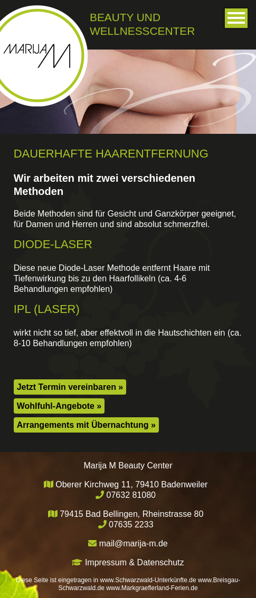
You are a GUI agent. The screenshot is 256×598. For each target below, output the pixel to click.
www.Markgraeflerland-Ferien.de (151, 588)
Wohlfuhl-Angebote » (59, 405)
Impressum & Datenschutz (134, 562)
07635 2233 (131, 524)
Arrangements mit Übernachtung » (86, 424)
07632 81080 (131, 495)
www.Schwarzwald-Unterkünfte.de (148, 580)
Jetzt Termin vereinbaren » (70, 386)
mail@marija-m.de (133, 543)
